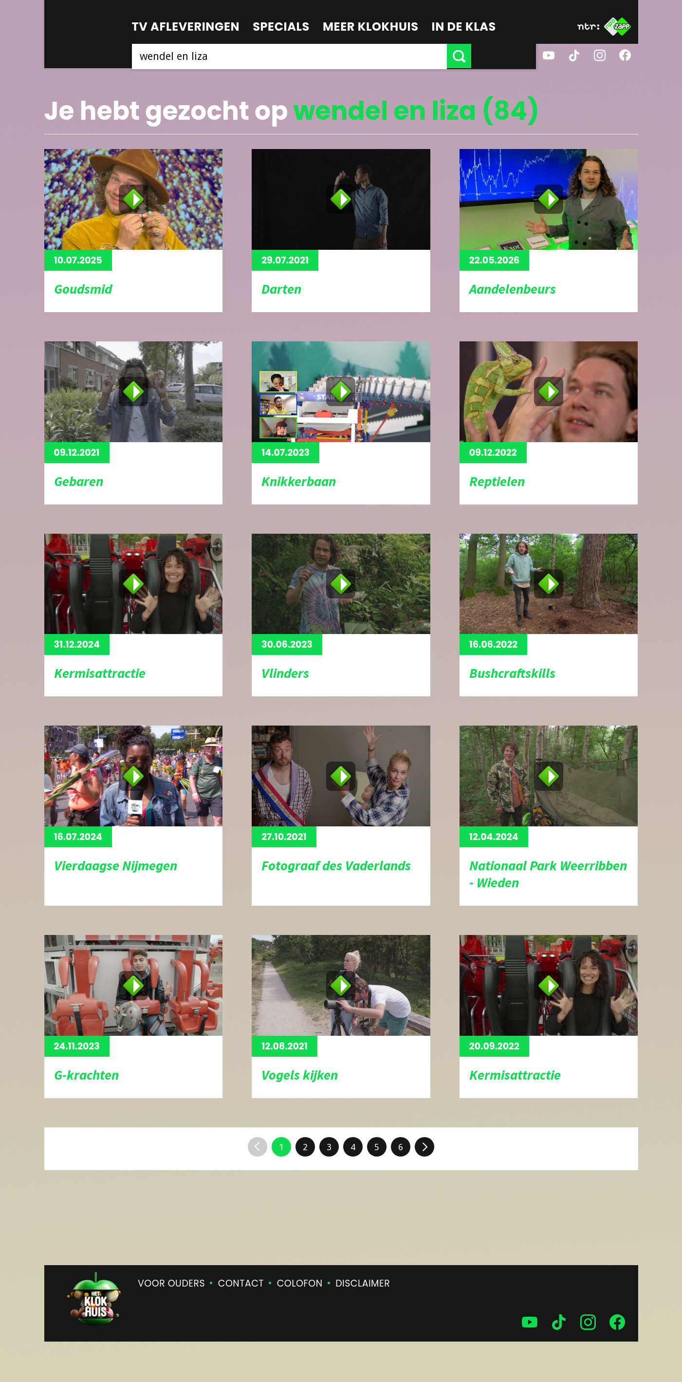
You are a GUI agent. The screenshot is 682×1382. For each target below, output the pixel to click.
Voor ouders (171, 1283)
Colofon (300, 1283)
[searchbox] (322, 56)
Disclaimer (362, 1283)
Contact (241, 1283)
